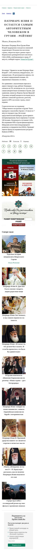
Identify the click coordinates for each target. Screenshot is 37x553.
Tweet (3, 13)
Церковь (10, 8)
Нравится (8, 13)
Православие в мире (19, 8)
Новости (28, 8)
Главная (4, 8)
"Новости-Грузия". (27, 59)
